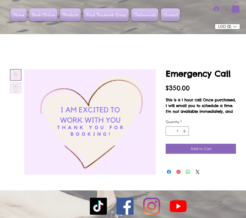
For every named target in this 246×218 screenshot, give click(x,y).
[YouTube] (178, 206)
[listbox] (227, 26)
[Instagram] (151, 206)
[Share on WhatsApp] (188, 172)
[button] (235, 7)
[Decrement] (169, 131)
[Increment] (185, 131)
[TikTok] (98, 206)
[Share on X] (198, 172)
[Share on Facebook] (169, 172)
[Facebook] (125, 206)
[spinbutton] (177, 131)
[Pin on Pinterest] (178, 172)
